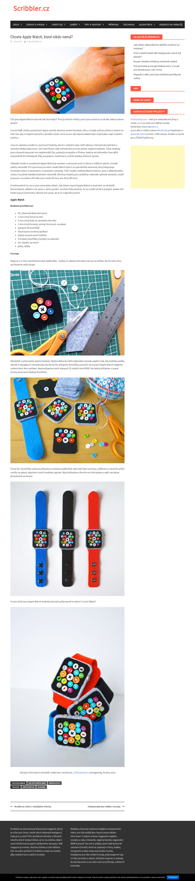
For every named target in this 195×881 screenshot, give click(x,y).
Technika (128, 24)
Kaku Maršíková (34, 41)
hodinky (41, 787)
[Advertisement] (158, 167)
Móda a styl (54, 783)
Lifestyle (57, 24)
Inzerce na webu (169, 24)
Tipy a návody (92, 24)
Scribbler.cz (31, 8)
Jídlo (16, 24)
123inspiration (81, 772)
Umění (73, 24)
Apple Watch (28, 787)
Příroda (113, 24)
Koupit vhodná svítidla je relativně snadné (155, 61)
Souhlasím (173, 877)
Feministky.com (139, 119)
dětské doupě (164, 130)
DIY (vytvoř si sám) (37, 783)
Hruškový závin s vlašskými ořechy (32, 806)
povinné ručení (138, 133)
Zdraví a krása (35, 24)
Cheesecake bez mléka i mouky (104, 806)
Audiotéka (145, 24)
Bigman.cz (152, 126)
